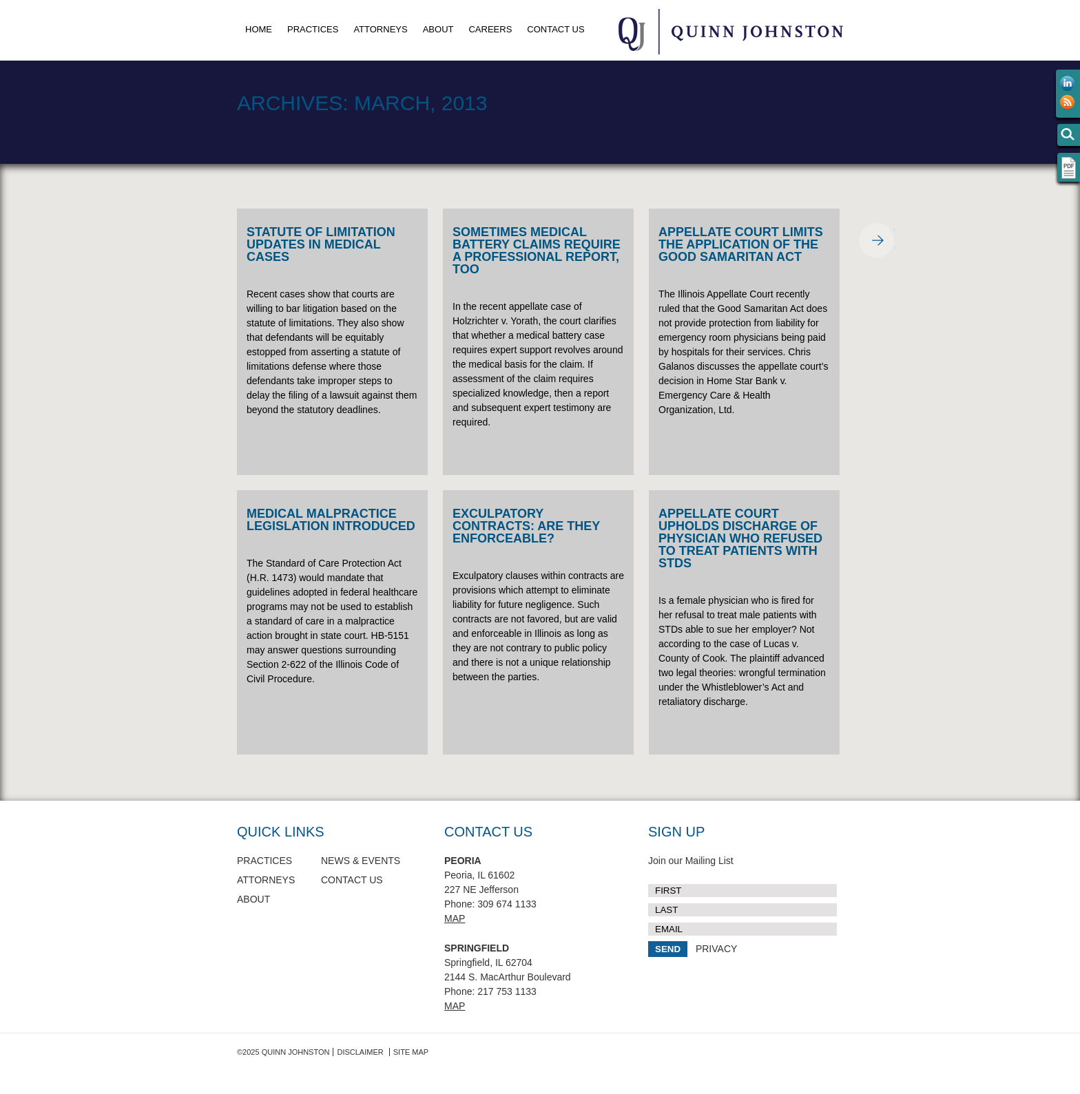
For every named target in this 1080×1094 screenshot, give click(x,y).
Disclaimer (360, 1052)
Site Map (410, 1052)
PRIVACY (716, 948)
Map (454, 918)
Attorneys (380, 29)
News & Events (360, 860)
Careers (490, 29)
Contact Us (555, 29)
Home (258, 29)
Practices (312, 29)
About (438, 29)
